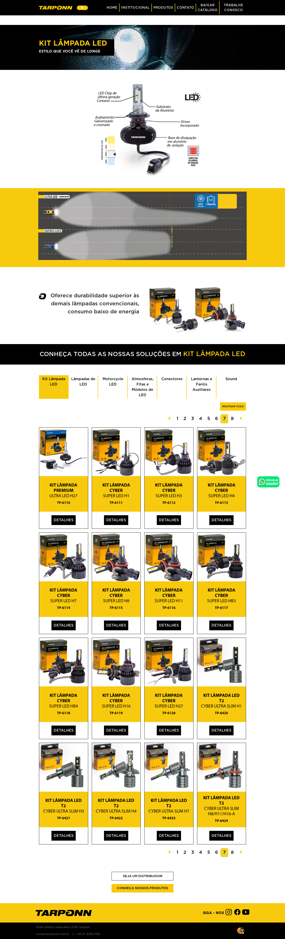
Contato (185, 7)
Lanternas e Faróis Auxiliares (201, 384)
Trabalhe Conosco (233, 8)
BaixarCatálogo (208, 8)
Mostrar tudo (233, 406)
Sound (231, 379)
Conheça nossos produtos (142, 888)
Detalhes (63, 520)
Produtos (163, 7)
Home (112, 7)
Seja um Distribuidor (142, 876)
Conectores (172, 379)
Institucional (135, 7)
